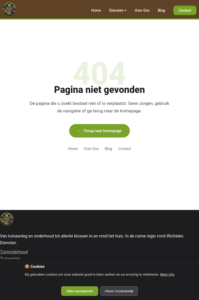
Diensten (116, 10)
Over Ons (142, 10)
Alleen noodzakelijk (119, 291)
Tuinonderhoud (14, 251)
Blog (161, 10)
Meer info (167, 274)
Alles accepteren (79, 291)
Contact (185, 10)
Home (96, 10)
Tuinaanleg (10, 258)
